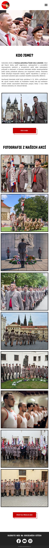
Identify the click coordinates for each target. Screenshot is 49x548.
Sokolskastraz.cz (26, 546)
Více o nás (24, 130)
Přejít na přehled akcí (24, 515)
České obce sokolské (35, 63)
